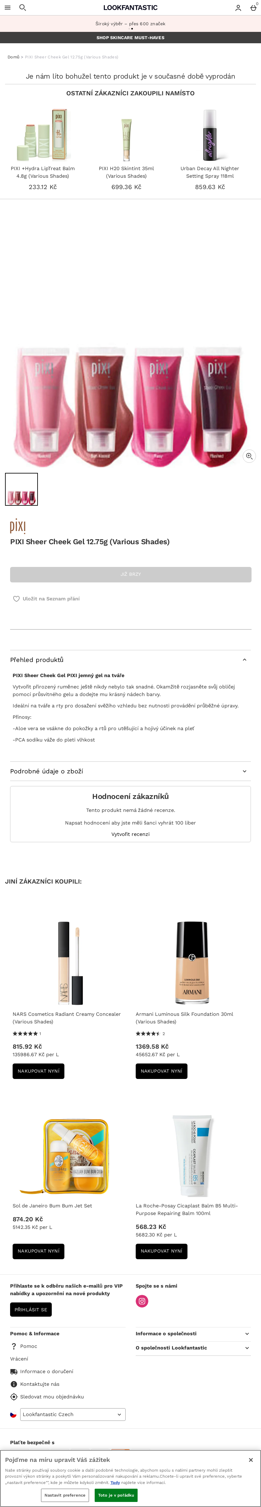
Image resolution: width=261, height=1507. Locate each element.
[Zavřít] (251, 1460)
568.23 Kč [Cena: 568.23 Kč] (151, 1226)
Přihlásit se (31, 1310)
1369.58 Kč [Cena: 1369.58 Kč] (152, 1046)
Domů (13, 57)
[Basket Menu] (253, 7)
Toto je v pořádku (116, 1495)
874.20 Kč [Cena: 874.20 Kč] (28, 1219)
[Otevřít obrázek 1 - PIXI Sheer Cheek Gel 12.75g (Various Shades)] (21, 489)
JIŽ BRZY (131, 574)
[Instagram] (142, 1306)
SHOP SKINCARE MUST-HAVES (130, 37)
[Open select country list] (73, 1414)
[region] (130, 1478)
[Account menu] (238, 7)
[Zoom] (249, 456)
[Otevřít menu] (7, 7)
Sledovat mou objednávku (47, 1397)
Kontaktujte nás (34, 1384)
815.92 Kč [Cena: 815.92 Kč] (27, 1046)
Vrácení (19, 1359)
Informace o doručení (41, 1371)
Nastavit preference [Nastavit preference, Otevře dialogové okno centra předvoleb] (65, 1495)
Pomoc (23, 1346)
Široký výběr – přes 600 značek (131, 23)
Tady (115, 1482)
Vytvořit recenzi (130, 834)
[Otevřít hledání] (22, 7)
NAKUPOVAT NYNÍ (41, 1073)
